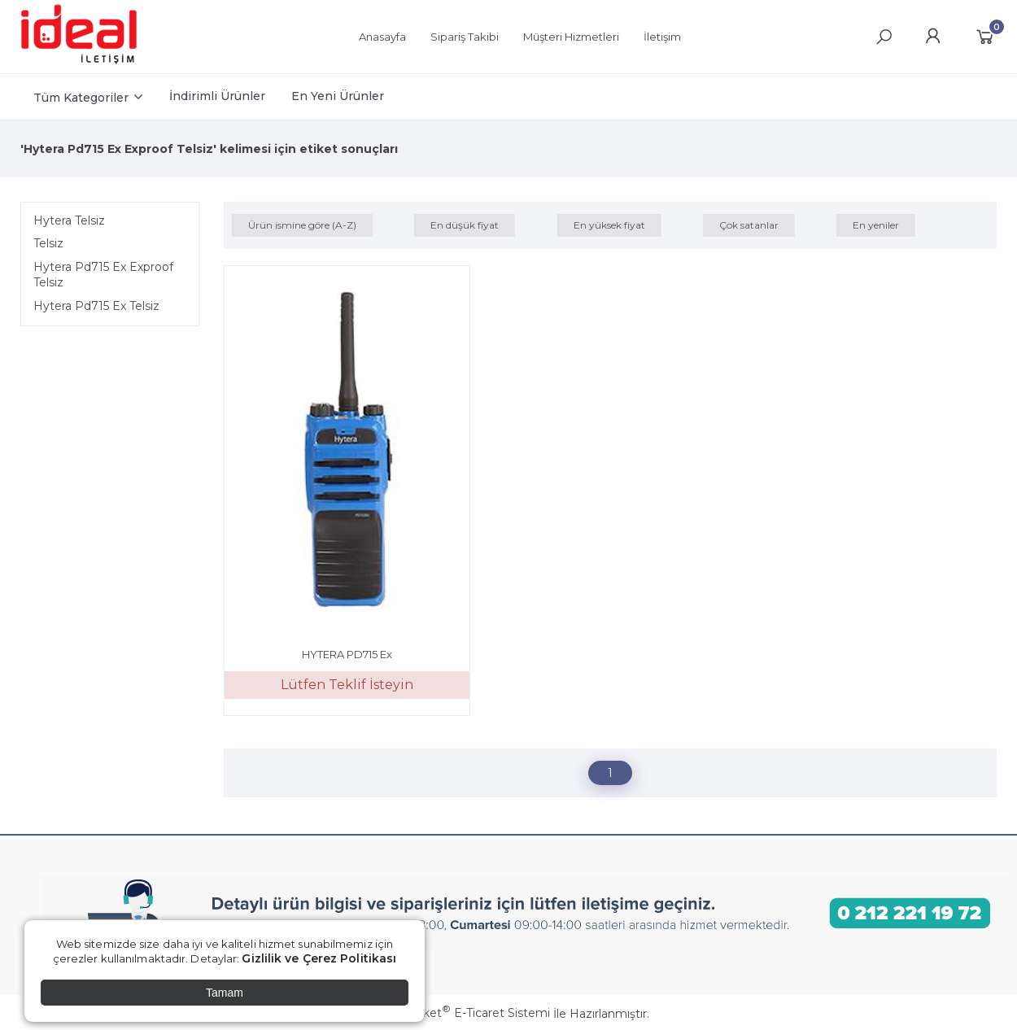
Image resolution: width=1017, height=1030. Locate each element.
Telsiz (48, 243)
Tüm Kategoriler (81, 97)
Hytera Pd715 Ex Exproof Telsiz (103, 275)
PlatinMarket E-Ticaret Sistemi (459, 1013)
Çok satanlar (749, 225)
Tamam (224, 992)
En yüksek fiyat (609, 225)
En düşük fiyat (464, 225)
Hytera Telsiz (69, 220)
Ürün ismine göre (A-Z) (302, 225)
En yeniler (876, 225)
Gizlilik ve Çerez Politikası (319, 958)
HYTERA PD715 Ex (347, 654)
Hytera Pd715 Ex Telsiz (96, 306)
